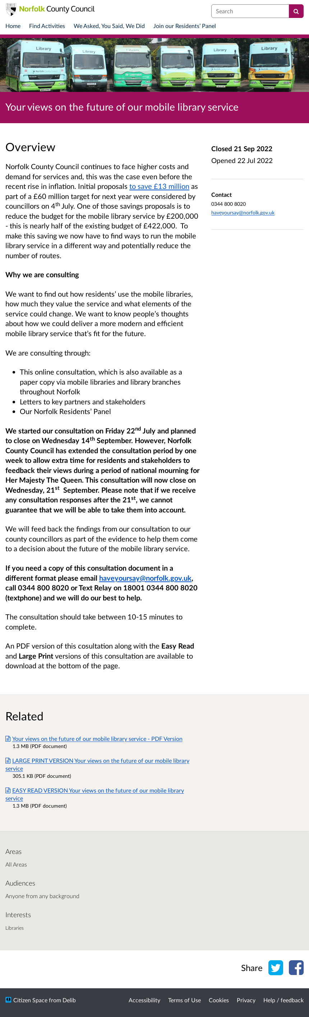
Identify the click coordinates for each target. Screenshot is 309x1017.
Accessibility (144, 1000)
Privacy (246, 1000)
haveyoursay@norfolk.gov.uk (243, 212)
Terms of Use (184, 1000)
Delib (69, 1000)
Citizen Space (30, 1000)
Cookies (219, 1000)
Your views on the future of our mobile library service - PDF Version (94, 738)
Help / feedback (283, 1000)
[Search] (296, 11)
